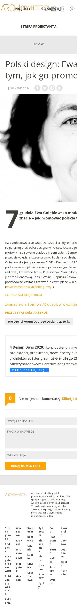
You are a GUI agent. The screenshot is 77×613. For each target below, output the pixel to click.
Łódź (19, 558)
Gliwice (30, 565)
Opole (64, 563)
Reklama (8, 601)
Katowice (30, 538)
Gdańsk (18, 578)
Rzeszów (41, 576)
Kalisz (52, 560)
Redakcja (7, 547)
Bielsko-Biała (41, 546)
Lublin (30, 556)
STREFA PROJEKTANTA (38, 26)
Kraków (19, 542)
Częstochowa (30, 576)
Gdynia (29, 547)
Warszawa (18, 531)
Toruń (53, 551)
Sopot (52, 529)
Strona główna (8, 533)
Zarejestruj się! (29, 370)
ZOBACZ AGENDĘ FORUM (23, 295)
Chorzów (64, 542)
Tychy (41, 585)
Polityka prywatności (8, 585)
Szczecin (30, 529)
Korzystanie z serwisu (8, 564)
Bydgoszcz (41, 531)
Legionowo (63, 553)
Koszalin (64, 572)
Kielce (40, 558)
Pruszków (53, 571)
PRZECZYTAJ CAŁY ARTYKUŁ (26, 312)
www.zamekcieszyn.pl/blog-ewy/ (29, 287)
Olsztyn (41, 567)
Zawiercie (64, 531)
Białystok (19, 567)
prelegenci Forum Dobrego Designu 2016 (37, 321)
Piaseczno (53, 540)
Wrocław (19, 551)
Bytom (53, 581)
